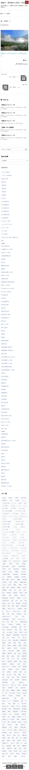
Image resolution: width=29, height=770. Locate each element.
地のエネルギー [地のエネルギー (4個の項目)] (11, 608)
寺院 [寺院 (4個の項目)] (3, 629)
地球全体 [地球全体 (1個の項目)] (20, 608)
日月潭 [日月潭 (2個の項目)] (3, 650)
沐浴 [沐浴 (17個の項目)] (3, 672)
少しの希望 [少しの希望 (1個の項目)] (9, 632)
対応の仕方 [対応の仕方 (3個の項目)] (9, 629)
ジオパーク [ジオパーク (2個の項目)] (13, 534)
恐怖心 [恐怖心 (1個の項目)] (13, 637)
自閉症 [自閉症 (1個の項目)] (13, 716)
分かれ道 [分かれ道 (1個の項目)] (24, 587)
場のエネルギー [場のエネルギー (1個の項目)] (17, 611)
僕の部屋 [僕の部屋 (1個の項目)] (24, 579)
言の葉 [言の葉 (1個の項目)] (25, 722)
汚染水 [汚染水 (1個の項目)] (17, 669)
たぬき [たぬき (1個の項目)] (19, 503)
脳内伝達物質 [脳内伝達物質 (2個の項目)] (16, 708)
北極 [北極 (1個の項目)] (26, 592)
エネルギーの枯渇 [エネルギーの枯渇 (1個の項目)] (6, 521)
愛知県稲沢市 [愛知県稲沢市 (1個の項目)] (23, 640)
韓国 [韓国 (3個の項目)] (18, 743)
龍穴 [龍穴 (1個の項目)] (9, 756)
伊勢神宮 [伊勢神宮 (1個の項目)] (9, 577)
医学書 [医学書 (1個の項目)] (3, 595)
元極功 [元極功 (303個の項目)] (15, 582)
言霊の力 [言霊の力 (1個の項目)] (10, 724)
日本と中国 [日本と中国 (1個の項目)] (11, 650)
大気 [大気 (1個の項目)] (16, 616)
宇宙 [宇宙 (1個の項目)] (25, 624)
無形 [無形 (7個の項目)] (18, 677)
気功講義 (4, 386)
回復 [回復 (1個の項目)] (9, 606)
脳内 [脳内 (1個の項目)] (10, 708)
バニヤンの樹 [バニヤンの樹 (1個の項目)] (21, 545)
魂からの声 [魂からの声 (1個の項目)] (5, 753)
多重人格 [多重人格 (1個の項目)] (19, 613)
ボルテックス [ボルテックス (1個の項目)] (15, 555)
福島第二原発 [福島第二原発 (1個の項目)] (5, 698)
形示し (4, 327)
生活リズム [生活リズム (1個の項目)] (13, 685)
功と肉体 (4, 295)
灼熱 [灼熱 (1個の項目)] (13, 677)
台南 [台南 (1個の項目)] (21, 600)
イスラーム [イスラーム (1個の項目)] (23, 513)
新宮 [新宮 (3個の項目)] (3, 648)
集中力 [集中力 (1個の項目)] (24, 740)
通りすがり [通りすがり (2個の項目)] (17, 732)
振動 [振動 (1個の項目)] (20, 643)
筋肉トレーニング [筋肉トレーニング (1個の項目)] (6, 701)
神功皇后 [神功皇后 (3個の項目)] (18, 695)
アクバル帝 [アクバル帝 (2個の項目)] (5, 508)
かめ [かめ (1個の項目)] (11, 500)
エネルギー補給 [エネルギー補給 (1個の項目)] (6, 526)
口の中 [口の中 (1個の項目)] (24, 598)
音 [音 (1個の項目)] (21, 743)
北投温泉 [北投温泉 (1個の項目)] (15, 592)
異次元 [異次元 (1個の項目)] (3, 687)
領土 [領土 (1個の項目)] (3, 745)
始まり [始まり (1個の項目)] (3, 624)
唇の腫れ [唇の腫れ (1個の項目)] (18, 603)
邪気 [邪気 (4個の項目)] (13, 737)
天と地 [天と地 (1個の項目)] (13, 619)
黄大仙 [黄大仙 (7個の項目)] (17, 753)
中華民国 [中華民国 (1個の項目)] (24, 569)
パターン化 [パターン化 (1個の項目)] (23, 548)
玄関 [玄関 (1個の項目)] (11, 679)
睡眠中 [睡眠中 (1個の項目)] (18, 690)
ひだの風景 (5, 214)
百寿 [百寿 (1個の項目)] (7, 690)
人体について (5, 252)
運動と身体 (5, 469)
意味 (3, 330)
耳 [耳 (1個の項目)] (18, 703)
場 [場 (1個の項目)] (2, 611)
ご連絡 (3, 195)
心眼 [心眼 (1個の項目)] (3, 637)
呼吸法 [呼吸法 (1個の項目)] (3, 603)
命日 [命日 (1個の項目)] (9, 603)
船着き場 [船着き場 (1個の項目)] (24, 719)
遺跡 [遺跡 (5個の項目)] (9, 737)
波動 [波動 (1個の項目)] (20, 672)
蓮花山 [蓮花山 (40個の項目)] (19, 722)
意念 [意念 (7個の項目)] (10, 640)
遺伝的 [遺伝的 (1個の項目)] (3, 737)
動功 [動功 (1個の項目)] (3, 592)
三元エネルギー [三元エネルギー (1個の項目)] (16, 561)
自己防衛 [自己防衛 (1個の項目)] (16, 714)
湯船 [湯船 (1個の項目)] (8, 677)
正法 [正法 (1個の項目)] (13, 658)
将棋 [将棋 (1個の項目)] (25, 629)
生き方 (4, 396)
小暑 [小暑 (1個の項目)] (3, 632)
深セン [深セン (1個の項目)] (24, 674)
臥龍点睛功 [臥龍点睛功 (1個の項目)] (15, 711)
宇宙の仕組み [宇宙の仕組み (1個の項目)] (5, 627)
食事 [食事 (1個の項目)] (3, 748)
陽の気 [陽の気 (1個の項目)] (19, 740)
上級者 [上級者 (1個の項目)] (3, 563)
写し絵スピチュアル (7, 288)
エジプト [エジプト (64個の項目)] (4, 519)
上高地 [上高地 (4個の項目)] (10, 563)
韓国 (3, 476)
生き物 (4, 399)
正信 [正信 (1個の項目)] (3, 658)
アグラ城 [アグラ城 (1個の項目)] (13, 508)
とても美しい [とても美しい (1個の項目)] (5, 505)
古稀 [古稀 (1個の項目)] (12, 600)
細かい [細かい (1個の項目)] (3, 703)
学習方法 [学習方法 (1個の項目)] (11, 624)
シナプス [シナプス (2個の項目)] (4, 534)
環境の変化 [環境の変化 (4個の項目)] (5, 682)
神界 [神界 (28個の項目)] (25, 695)
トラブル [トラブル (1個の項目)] (14, 540)
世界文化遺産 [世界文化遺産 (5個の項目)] (22, 566)
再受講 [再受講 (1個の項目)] (18, 587)
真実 (3, 405)
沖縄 (3, 389)
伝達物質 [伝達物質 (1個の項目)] (16, 577)
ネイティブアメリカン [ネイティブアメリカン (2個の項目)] (7, 545)
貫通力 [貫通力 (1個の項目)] (16, 727)
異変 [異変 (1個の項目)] (19, 685)
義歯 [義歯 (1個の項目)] (14, 703)
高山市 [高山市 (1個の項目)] (25, 751)
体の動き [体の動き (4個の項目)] (24, 577)
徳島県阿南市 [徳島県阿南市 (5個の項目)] (16, 635)
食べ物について (6, 486)
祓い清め (4, 412)
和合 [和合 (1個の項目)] (13, 603)
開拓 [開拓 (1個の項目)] (3, 740)
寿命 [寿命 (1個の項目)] (20, 629)
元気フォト (5, 285)
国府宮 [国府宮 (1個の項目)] (17, 606)
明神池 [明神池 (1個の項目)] (18, 650)
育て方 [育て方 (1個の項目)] (18, 706)
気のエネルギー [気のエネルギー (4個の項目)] (6, 666)
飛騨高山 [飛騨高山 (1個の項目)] (24, 745)
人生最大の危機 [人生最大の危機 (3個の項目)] (6, 574)
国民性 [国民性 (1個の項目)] (3, 608)
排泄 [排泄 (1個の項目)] (25, 643)
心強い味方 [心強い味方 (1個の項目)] (24, 635)
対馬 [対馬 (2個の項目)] (16, 629)
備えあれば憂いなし (7, 272)
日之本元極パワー (6, 363)
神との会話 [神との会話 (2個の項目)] (12, 693)
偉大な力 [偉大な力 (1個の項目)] (13, 579)
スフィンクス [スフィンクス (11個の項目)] (5, 537)
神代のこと (4, 425)
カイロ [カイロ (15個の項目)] (15, 526)
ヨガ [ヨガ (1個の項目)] (12, 558)
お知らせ (4, 178)
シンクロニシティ (6, 224)
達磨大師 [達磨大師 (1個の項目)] (24, 735)
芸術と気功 (5, 447)
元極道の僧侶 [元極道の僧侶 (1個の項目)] (23, 582)
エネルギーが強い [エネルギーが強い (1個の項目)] (17, 519)
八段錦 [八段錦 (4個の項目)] (19, 584)
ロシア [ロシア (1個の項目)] (24, 558)
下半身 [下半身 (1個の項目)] (17, 563)
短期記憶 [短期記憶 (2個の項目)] (24, 690)
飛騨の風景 (5, 483)
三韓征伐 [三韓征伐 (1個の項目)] (24, 561)
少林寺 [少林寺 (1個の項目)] (15, 632)
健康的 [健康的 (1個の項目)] (18, 579)
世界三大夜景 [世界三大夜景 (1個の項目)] (5, 566)
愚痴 (3, 334)
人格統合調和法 (5, 255)
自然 (3, 443)
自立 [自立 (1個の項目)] (9, 716)
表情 (3, 456)
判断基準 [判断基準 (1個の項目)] (4, 590)
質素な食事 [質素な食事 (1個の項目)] (23, 727)
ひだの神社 (5, 208)
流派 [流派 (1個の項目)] (3, 674)
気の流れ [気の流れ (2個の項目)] (14, 666)
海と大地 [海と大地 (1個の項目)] (9, 674)
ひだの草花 (5, 211)
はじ (3, 198)
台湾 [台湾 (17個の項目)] (25, 600)
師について (4, 324)
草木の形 (4, 450)
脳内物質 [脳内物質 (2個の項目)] (24, 708)
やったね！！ (5, 221)
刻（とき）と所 (6, 291)
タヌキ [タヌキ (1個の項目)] (22, 537)
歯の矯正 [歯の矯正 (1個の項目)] (10, 661)
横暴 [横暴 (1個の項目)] (8, 656)
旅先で (4, 353)
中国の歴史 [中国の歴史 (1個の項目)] (16, 569)
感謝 (3, 337)
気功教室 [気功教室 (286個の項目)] (24, 666)
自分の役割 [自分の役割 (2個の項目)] (23, 711)
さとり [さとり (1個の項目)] (23, 500)
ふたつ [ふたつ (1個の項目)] (19, 505)
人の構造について (6, 249)
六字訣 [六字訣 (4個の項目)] (25, 584)
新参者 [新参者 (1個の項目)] (25, 645)
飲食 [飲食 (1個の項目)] (20, 748)
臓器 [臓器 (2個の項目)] (9, 711)
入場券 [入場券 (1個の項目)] (14, 584)
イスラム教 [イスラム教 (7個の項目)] (15, 513)
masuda (25, 64)
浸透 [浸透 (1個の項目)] (19, 674)
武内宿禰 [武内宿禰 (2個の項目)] (24, 658)
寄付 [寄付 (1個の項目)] (25, 627)
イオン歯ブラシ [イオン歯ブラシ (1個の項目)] (6, 513)
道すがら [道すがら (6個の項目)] (9, 735)
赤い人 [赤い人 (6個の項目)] (3, 730)
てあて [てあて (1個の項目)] (25, 503)
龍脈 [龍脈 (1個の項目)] (15, 756)
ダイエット (4, 227)
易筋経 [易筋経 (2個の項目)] (24, 650)
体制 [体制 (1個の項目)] (3, 579)
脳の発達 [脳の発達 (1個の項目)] (4, 708)
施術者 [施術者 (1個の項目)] (9, 648)
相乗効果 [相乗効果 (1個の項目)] (13, 690)
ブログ (4, 234)
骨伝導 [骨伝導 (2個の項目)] (15, 751)
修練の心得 (5, 265)
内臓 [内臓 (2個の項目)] (3, 587)
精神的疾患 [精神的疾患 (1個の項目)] (16, 701)
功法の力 (4, 304)
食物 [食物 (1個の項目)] (15, 748)
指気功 (4, 343)
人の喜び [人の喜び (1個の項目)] (23, 571)
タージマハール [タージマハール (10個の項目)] (6, 540)
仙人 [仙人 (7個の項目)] (3, 577)
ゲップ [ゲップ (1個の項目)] (18, 529)
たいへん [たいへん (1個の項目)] (14, 503)
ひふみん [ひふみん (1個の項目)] (13, 505)
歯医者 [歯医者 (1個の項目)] (15, 661)
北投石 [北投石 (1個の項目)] (21, 592)
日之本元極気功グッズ (7, 370)
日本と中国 (4, 376)
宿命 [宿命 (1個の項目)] (20, 627)
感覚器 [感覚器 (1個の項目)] (3, 643)
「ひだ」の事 (5, 172)
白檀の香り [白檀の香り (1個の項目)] (23, 687)
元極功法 (4, 278)
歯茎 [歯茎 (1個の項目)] (19, 664)
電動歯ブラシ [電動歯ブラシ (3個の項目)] (5, 743)
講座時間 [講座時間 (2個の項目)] (4, 727)
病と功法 (4, 402)
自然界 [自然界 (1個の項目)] (3, 716)
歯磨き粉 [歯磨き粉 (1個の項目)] (12, 664)
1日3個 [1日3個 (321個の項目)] (4, 497)
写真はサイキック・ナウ (8, 105)
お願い (3, 182)
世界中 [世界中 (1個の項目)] (13, 566)
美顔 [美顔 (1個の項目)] (9, 703)
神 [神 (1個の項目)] (2, 693)
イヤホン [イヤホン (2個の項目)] (4, 516)
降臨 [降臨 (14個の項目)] (14, 740)
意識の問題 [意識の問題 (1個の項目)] (15, 640)
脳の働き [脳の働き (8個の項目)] (24, 706)
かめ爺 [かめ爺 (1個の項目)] (17, 500)
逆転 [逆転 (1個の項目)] (10, 732)
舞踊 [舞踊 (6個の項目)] (18, 719)
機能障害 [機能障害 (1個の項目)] (24, 656)
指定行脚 (4, 340)
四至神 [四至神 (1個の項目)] (3, 606)
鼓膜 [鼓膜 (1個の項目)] (3, 756)
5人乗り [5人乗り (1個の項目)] (10, 497)
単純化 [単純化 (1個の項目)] (16, 595)
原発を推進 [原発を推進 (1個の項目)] (5, 598)
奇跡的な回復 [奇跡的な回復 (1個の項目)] (23, 621)
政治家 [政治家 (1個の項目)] (19, 645)
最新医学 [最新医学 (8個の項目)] (10, 653)
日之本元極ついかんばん (8, 356)
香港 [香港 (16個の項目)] (25, 748)
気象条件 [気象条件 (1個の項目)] (10, 669)
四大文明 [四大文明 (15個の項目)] (24, 603)
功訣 (3, 308)
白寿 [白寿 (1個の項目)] (17, 687)
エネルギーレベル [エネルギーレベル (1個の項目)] (20, 521)
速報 (3, 466)
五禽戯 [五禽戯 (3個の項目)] (16, 571)
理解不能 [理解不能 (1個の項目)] (24, 679)
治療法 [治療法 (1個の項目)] (15, 672)
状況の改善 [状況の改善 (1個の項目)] (5, 679)
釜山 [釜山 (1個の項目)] (17, 737)
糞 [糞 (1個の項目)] (25, 701)
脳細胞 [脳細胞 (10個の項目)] (3, 711)
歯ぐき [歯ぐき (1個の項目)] (3, 661)
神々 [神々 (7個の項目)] (6, 693)
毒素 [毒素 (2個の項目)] (24, 664)
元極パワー (5, 275)
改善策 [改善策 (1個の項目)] (9, 645)
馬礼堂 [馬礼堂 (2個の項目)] (10, 751)
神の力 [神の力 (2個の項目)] (18, 693)
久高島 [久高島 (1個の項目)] (3, 571)
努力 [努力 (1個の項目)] (15, 590)
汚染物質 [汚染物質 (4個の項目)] (24, 669)
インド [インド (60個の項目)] (10, 516)
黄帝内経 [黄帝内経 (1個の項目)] (24, 753)
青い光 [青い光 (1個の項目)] (12, 743)
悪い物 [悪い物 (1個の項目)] (24, 637)
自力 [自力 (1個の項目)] (10, 714)
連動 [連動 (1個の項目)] (3, 735)
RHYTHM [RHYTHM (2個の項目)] (23, 497)
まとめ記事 (4, 217)
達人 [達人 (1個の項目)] (19, 735)
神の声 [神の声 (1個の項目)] (3, 695)
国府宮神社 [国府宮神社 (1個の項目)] (24, 606)
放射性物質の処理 (6, 347)
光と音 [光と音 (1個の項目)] (3, 584)
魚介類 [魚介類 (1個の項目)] (11, 753)
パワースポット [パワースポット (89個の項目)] (15, 550)
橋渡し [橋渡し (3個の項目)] (13, 656)
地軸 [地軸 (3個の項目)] (25, 608)
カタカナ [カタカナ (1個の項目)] (23, 526)
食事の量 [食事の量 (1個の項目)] (9, 748)
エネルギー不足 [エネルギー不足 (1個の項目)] (6, 524)
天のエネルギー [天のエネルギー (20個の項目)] (22, 619)
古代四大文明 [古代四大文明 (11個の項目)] (5, 600)
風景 (9, 13)
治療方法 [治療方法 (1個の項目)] (9, 672)
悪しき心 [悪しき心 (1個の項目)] (4, 640)
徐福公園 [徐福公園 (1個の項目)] (8, 635)
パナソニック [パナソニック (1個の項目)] (5, 550)
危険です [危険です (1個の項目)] (23, 595)
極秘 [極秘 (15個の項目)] (3, 656)
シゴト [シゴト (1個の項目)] (18, 532)
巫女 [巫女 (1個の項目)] (26, 632)
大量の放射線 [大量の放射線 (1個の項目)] (5, 619)
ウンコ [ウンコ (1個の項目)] (15, 516)
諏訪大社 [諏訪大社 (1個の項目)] (23, 724)
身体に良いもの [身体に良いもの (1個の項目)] (23, 730)
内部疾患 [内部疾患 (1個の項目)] (13, 587)
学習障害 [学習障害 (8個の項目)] (18, 624)
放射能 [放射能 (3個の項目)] (14, 645)
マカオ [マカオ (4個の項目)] (23, 555)
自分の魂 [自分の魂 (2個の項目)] (4, 714)
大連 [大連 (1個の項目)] (23, 616)
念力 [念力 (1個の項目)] (8, 637)
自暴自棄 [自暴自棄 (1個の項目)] (24, 714)
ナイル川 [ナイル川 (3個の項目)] (12, 542)
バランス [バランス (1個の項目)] (4, 548)
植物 (3, 383)
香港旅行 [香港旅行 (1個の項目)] (4, 751)
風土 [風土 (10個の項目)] (19, 745)
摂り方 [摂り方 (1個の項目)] (3, 645)
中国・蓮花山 (5, 246)
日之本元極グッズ (6, 360)
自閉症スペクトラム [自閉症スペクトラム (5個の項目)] (22, 716)
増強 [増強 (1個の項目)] (25, 611)
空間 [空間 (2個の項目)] (15, 698)
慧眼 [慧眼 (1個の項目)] (9, 643)
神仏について (5, 422)
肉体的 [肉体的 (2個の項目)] (12, 706)
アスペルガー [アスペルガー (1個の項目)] (22, 508)
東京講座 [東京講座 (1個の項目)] (24, 653)
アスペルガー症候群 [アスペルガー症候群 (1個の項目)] (7, 511)
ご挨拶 (3, 188)
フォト (4, 230)
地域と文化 (5, 311)
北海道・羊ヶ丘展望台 (7, 127)
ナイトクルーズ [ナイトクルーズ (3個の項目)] (22, 540)
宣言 (3, 321)
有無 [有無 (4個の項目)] (19, 653)
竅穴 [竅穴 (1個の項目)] (22, 698)
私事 (3, 437)
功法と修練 (5, 301)
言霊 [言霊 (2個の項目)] (3, 724)
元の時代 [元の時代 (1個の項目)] (4, 582)
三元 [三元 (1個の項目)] (10, 561)
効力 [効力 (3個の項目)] (25, 590)
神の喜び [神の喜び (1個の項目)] (24, 693)
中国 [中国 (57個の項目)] (9, 569)
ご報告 (3, 185)
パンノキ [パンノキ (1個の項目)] (24, 550)
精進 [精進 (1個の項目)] (22, 701)
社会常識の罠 (5, 409)
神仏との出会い (6, 415)
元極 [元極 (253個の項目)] (10, 582)
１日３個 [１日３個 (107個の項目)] (22, 756)
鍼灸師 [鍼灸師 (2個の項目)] (25, 737)
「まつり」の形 (6, 175)
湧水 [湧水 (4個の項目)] (3, 677)
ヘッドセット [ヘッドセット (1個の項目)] (5, 555)
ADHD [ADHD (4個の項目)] (16, 497)
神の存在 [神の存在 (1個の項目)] (11, 695)
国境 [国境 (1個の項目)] (13, 606)
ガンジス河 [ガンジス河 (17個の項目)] (5, 529)
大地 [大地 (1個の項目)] (25, 613)
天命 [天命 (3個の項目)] (3, 621)
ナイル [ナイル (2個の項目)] (3, 542)
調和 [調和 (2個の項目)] (17, 724)
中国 (2, 240)
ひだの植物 (5, 204)
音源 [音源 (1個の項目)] (25, 743)
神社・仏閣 (4, 428)
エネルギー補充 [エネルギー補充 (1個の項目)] (19, 524)
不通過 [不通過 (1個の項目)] (23, 563)
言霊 (3, 460)
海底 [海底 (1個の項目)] (15, 674)
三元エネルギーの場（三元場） (9, 237)
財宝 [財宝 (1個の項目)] (10, 727)
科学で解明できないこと (8, 440)
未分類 (4, 379)
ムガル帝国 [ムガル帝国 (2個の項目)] (5, 558)
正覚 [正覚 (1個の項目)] (18, 658)
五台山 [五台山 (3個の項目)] (10, 571)
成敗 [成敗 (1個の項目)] (15, 643)
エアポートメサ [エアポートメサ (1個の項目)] (23, 516)
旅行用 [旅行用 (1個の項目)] (15, 648)
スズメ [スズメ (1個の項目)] (22, 534)
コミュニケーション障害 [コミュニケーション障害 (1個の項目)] (8, 532)
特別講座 (4, 392)
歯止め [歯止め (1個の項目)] (25, 661)
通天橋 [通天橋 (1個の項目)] (24, 732)
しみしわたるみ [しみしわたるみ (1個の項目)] (6, 503)
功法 (3, 298)
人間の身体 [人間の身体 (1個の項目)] (15, 574)
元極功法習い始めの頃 (7, 282)
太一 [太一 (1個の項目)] (17, 621)
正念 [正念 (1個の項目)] (8, 658)
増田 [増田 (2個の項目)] (8, 613)
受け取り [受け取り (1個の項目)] (12, 598)
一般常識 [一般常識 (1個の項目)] (4, 561)
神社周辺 (4, 434)
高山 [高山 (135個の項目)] (20, 751)
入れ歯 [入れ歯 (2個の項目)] (9, 584)
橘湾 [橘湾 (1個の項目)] (18, 656)
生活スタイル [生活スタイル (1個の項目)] (5, 685)
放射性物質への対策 (7, 350)
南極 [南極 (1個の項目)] (10, 595)
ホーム (3, 13)
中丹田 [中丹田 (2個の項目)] (3, 569)
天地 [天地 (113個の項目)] (8, 621)
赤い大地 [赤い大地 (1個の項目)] (10, 730)
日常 (3, 373)
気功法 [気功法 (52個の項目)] (3, 669)
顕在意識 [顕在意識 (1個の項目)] (9, 745)
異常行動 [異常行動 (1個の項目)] (24, 685)
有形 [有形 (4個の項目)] (15, 653)
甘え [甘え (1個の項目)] (13, 682)
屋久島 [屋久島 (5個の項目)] (21, 632)
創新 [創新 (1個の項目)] (10, 590)
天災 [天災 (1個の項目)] (12, 621)
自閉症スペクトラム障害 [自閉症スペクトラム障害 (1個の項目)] (8, 719)
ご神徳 (3, 191)
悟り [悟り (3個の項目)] (19, 637)
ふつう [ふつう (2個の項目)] (24, 505)
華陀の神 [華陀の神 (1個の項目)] (14, 722)
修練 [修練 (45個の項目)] (7, 579)
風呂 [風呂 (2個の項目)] (14, 745)
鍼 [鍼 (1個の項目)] (20, 737)
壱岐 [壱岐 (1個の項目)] (13, 613)
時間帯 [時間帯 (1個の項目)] (3, 653)
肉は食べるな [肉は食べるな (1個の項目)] (5, 706)
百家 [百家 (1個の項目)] (3, 690)
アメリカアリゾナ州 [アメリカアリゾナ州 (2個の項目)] (20, 511)
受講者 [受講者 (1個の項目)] (18, 598)
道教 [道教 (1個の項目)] (14, 735)
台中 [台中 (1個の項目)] (16, 600)
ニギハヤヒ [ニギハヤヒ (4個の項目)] (21, 542)
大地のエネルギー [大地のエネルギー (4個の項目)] (6, 616)
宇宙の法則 (5, 317)
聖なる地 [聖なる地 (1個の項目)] (24, 703)
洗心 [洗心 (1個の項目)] (25, 672)
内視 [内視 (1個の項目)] (7, 587)
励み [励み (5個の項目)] (20, 590)
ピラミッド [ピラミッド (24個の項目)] (20, 553)
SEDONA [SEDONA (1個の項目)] (4, 500)
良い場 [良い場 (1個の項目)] (3, 722)
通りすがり (5, 463)
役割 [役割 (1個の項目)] (3, 635)
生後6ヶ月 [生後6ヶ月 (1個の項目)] (21, 682)
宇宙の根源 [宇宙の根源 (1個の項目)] (14, 627)
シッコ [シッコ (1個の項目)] (24, 532)
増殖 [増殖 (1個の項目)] (3, 613)
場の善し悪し (5, 314)
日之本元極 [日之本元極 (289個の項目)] (23, 648)
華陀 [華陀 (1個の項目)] (9, 722)
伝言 (3, 262)
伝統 (3, 259)
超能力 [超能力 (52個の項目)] (15, 730)
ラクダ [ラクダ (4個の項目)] (17, 558)
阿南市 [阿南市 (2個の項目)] (8, 740)
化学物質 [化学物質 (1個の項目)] (8, 592)
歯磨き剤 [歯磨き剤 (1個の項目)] (4, 664)
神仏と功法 (5, 418)
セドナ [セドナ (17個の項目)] (14, 537)
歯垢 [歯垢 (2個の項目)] (20, 661)
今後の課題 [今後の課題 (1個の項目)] (23, 574)
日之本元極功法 (6, 366)
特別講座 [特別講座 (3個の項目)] (24, 677)
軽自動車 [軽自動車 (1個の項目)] (4, 732)
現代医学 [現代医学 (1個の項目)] (17, 679)
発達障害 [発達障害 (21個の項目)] (10, 687)
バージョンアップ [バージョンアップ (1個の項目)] (13, 548)
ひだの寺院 (5, 201)
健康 (3, 268)
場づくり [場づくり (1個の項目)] (8, 611)
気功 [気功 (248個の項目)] (19, 666)
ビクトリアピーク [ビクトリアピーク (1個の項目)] (6, 553)
